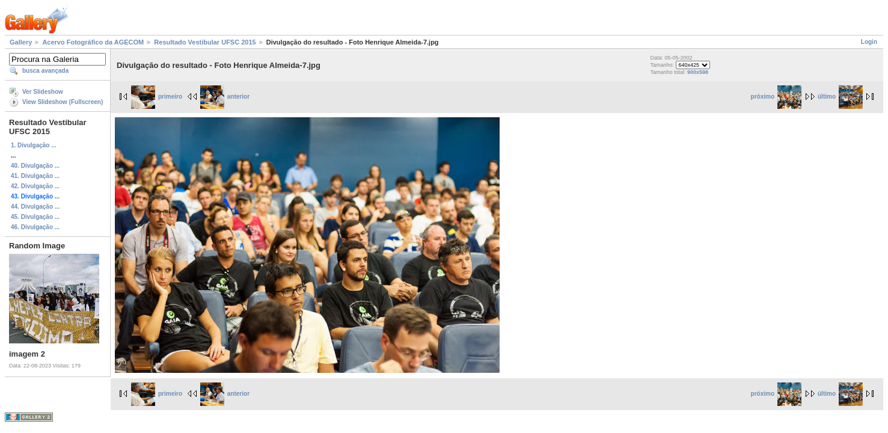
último (840, 96)
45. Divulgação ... (35, 216)
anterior (225, 96)
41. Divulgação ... (35, 176)
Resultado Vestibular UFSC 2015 (205, 42)
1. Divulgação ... (34, 145)
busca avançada (45, 70)
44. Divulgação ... (35, 206)
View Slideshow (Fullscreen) (62, 102)
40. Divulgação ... (35, 165)
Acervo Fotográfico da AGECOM (93, 42)
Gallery (21, 42)
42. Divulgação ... (35, 186)
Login (869, 41)
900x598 (697, 72)
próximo (776, 96)
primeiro (156, 96)
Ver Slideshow (42, 91)
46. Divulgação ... (35, 227)
